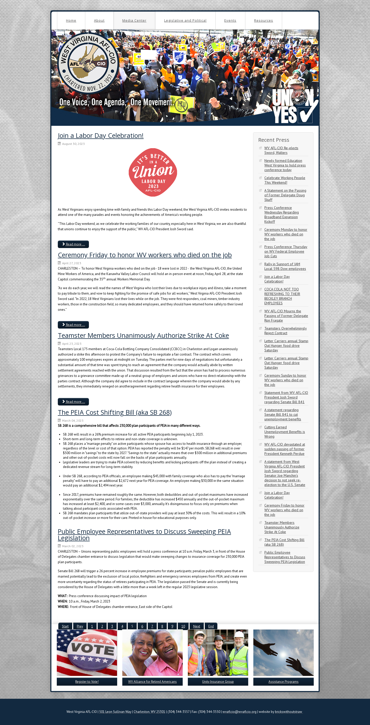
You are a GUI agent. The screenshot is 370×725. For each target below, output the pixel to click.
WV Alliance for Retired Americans (152, 681)
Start (65, 626)
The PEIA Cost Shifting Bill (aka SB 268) (115, 412)
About (99, 20)
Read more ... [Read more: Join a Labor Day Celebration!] (73, 244)
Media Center (134, 20)
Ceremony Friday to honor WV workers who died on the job (145, 254)
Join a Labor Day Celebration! (101, 135)
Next (196, 626)
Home (71, 20)
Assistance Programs (284, 681)
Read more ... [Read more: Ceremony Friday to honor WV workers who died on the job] (73, 325)
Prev (80, 626)
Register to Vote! (87, 681)
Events (230, 20)
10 (183, 626)
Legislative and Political (185, 20)
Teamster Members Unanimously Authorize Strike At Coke (143, 335)
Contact (72, 38)
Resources (263, 20)
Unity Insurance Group (218, 681)
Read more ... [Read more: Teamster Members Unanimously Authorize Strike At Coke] (73, 402)
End (211, 626)
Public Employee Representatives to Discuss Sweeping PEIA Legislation (144, 534)
